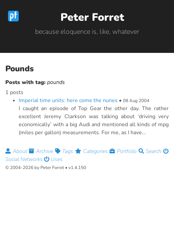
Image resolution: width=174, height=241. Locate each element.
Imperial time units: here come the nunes (68, 100)
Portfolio (124, 151)
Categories (92, 151)
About (17, 151)
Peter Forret (92, 17)
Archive (42, 151)
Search (151, 151)
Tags (65, 151)
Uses (53, 159)
